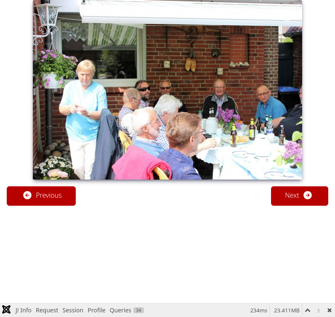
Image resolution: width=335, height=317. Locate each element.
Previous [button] (42, 195)
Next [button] (299, 195)
